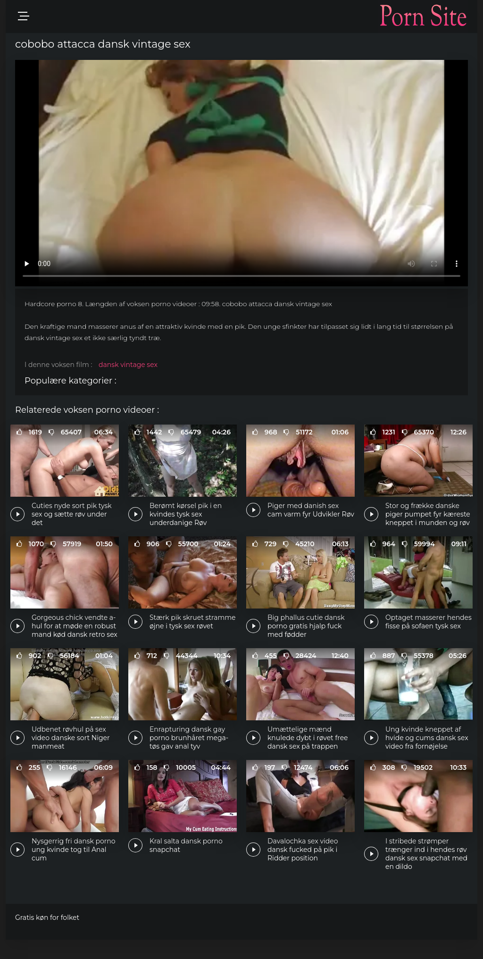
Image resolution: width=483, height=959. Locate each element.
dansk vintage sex (128, 364)
